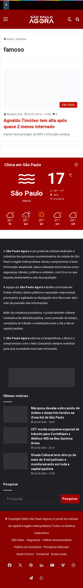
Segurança (33, 540)
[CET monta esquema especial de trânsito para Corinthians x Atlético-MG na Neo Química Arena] (15, 435)
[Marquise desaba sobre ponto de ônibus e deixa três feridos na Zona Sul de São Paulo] (15, 414)
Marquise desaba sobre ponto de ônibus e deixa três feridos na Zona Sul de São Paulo (55, 412)
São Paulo (18, 540)
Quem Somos (25, 554)
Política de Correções (27, 547)
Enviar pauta (59, 554)
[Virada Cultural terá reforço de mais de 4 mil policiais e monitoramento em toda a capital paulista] (15, 461)
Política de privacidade (56, 540)
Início (9, 39)
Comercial (42, 554)
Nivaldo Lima (15, 114)
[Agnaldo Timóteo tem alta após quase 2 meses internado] (41, 88)
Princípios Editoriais (56, 547)
